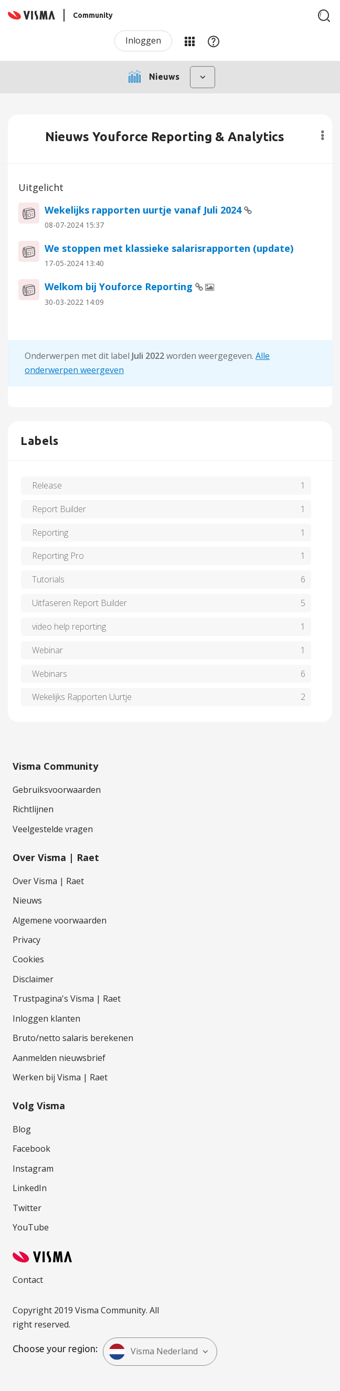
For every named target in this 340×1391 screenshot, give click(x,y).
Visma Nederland (153, 1351)
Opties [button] (322, 135)
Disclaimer (33, 979)
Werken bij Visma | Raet (60, 1077)
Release (47, 485)
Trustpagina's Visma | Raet (67, 998)
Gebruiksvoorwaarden (57, 789)
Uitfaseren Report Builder (79, 603)
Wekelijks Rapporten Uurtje (82, 697)
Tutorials (48, 579)
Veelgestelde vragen (53, 829)
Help (213, 41)
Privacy (26, 940)
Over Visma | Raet (48, 881)
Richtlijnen (33, 809)
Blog (22, 1129)
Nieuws (27, 900)
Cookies (28, 959)
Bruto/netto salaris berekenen (73, 1038)
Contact (28, 1280)
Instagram (33, 1168)
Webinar (47, 650)
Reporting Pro (58, 555)
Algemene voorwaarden (60, 920)
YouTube (31, 1227)
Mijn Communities (189, 41)
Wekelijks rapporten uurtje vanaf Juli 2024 (144, 210)
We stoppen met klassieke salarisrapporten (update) (169, 248)
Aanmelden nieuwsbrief (59, 1058)
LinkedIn (30, 1188)
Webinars (49, 673)
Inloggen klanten (46, 1018)
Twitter (27, 1208)
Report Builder (59, 509)
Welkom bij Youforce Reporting (120, 286)
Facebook (31, 1148)
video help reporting (69, 626)
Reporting (50, 532)
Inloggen (143, 40)
